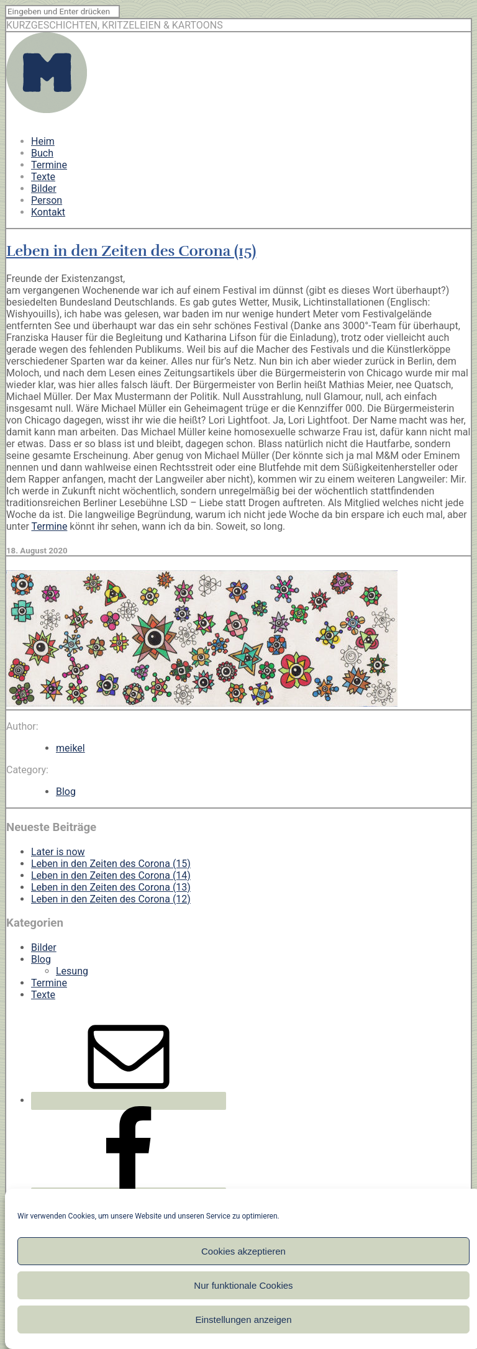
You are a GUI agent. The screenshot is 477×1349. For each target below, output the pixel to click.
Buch (42, 153)
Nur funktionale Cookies (243, 1285)
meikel (70, 748)
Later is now (58, 852)
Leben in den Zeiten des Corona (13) (111, 887)
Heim (43, 141)
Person (46, 200)
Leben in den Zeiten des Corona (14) (111, 875)
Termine (49, 165)
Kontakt (48, 212)
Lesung (72, 971)
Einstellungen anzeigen (243, 1319)
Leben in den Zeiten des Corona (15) (131, 251)
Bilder (44, 188)
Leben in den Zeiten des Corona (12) (111, 899)
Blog (66, 791)
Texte (43, 177)
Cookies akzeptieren (243, 1251)
